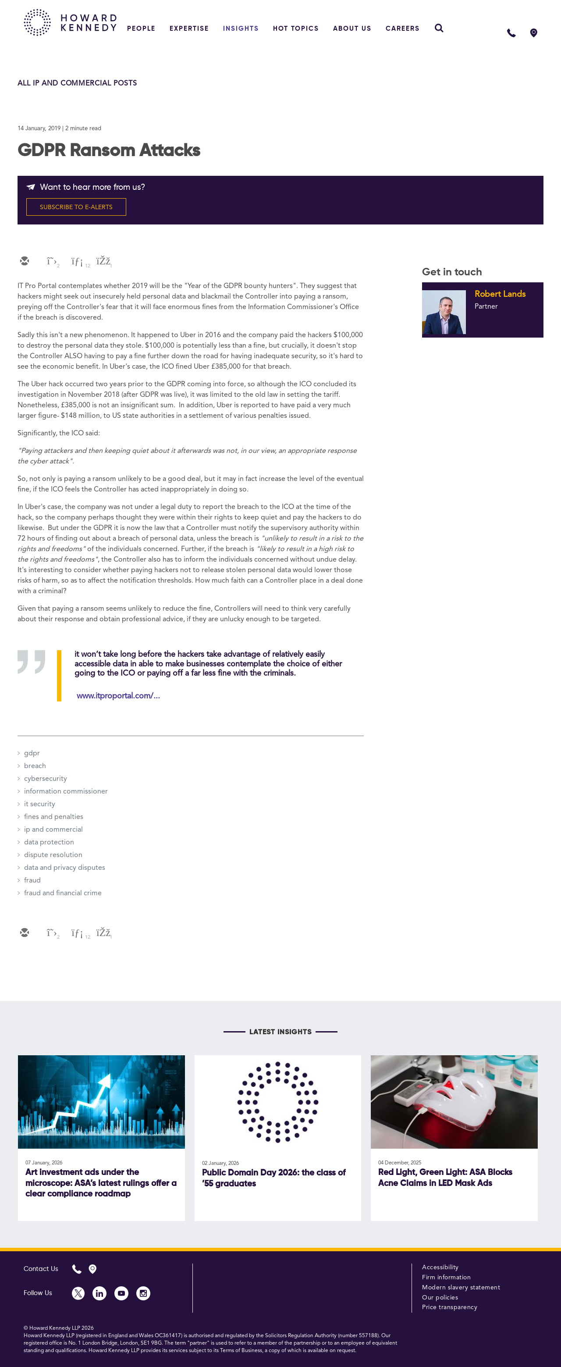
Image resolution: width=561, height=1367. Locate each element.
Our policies (440, 1298)
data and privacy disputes (64, 868)
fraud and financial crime (63, 893)
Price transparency (449, 1307)
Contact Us (41, 1269)
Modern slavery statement (461, 1288)
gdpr (32, 753)
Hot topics (296, 28)
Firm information (446, 1277)
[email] (24, 262)
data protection (49, 842)
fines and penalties (53, 817)
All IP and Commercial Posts (77, 83)
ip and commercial (53, 829)
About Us (352, 28)
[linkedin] (76, 262)
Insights (241, 28)
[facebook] (102, 262)
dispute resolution (53, 855)
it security (39, 804)
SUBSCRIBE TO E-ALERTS (76, 207)
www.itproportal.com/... (118, 696)
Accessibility (440, 1267)
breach (35, 766)
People (141, 28)
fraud (32, 880)
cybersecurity (45, 779)
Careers (403, 28)
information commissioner (66, 791)
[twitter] (50, 262)
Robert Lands (500, 294)
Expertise (189, 28)
